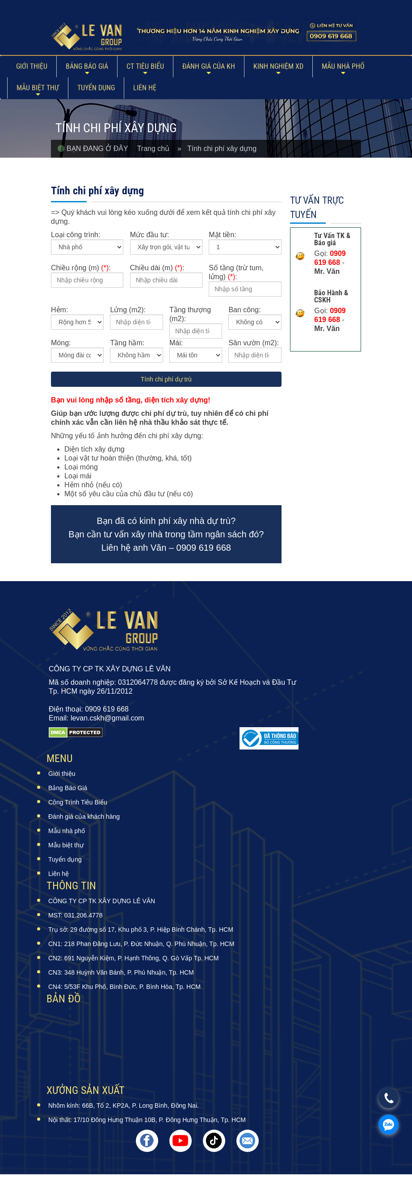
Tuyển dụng (96, 88)
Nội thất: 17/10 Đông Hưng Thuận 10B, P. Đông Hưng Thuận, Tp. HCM (147, 1119)
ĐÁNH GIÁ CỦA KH (208, 66)
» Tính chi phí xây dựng (216, 148)
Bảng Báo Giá (87, 66)
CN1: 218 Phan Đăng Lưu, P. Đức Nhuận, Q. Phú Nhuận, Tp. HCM (141, 943)
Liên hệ (144, 88)
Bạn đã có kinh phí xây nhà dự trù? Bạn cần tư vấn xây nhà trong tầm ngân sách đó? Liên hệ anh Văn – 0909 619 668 (166, 534)
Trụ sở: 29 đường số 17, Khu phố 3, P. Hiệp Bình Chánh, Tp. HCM (140, 929)
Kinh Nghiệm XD (278, 66)
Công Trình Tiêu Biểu (77, 802)
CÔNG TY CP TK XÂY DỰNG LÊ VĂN (101, 901)
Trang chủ (157, 148)
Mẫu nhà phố (343, 66)
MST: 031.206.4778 (75, 915)
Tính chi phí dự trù (166, 379)
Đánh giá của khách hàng (84, 816)
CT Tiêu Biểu (145, 66)
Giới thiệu (31, 66)
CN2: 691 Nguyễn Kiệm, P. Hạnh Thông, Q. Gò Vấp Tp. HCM (133, 958)
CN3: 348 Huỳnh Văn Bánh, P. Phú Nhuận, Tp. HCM (121, 972)
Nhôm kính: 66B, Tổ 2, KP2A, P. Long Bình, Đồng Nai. (123, 1105)
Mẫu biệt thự (38, 88)
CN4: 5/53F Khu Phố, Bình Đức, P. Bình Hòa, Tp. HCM (124, 986)
